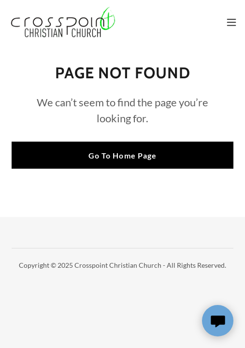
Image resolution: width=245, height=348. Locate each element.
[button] (231, 22)
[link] (62, 22)
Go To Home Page (122, 155)
